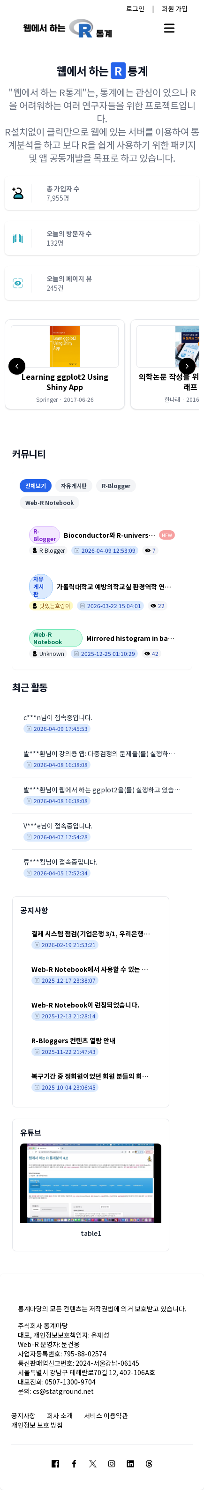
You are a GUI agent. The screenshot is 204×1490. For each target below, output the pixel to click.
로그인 (135, 8)
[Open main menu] (169, 28)
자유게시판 (74, 485)
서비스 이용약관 (106, 1415)
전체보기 (35, 485)
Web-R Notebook (49, 502)
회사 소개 (60, 1415)
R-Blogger (116, 485)
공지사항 (23, 1415)
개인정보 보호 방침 (37, 1425)
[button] (65, 364)
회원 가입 (175, 8)
